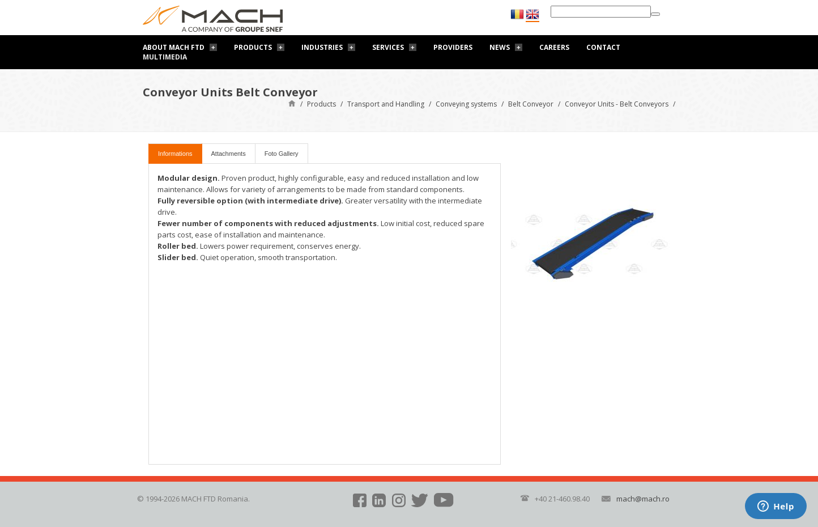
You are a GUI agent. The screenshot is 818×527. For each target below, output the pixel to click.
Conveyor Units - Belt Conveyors (616, 104)
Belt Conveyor (530, 104)
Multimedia (165, 57)
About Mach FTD (173, 47)
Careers (554, 47)
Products (253, 47)
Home (292, 103)
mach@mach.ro (643, 499)
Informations (175, 153)
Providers (452, 47)
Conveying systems (466, 104)
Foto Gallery (282, 153)
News (499, 47)
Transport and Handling (385, 104)
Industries (322, 47)
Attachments (228, 153)
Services (388, 47)
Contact (603, 47)
